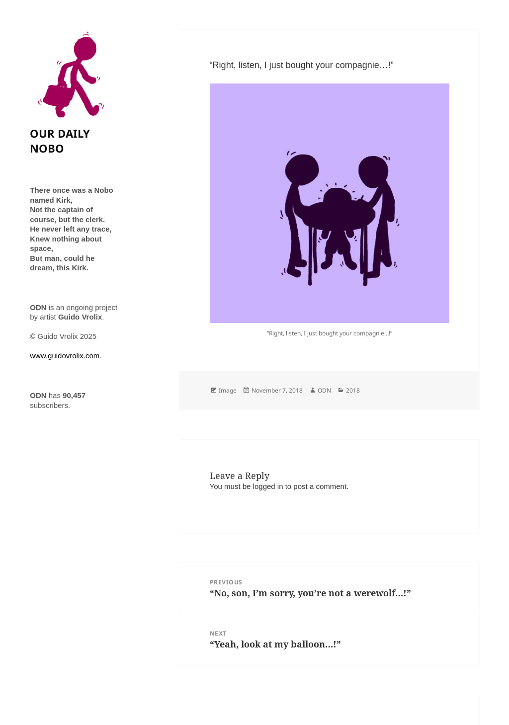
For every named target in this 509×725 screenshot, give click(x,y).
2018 (353, 390)
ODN (324, 390)
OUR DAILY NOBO (60, 141)
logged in (268, 486)
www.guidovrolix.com (64, 355)
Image (228, 390)
